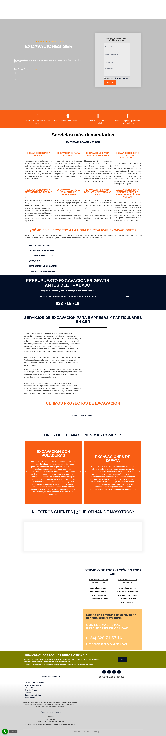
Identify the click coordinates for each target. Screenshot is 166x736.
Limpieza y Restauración (42, 271)
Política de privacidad (121, 78)
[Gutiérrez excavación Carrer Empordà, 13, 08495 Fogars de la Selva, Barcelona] (53, 586)
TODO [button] (75, 416)
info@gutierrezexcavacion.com (106, 644)
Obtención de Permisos (41, 251)
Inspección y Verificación (43, 266)
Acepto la (116, 78)
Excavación (35, 261)
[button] (83, 245)
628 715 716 (67, 303)
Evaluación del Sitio (40, 245)
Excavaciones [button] (87, 416)
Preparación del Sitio (41, 256)
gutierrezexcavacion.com (43, 41)
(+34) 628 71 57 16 (104, 638)
